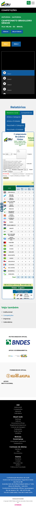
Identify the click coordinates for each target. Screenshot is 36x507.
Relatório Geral (12, 113)
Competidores (26, 113)
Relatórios (16, 31)
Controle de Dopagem (18, 427)
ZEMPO (18, 465)
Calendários (7, 322)
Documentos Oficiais (18, 423)
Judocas (18, 421)
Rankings (18, 419)
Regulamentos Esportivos (18, 425)
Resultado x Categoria (15, 125)
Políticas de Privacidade (18, 467)
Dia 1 (6, 44)
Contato (18, 461)
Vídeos (5, 31)
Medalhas (18, 433)
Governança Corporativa (18, 441)
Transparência (18, 443)
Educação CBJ (18, 463)
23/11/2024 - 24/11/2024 (11, 17)
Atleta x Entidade (13, 121)
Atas (18, 451)
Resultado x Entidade (15, 130)
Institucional (7, 312)
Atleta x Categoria (13, 117)
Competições (8, 315)
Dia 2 (16, 44)
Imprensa (6, 319)
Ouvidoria (18, 459)
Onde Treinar (18, 431)
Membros (18, 449)
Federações (18, 429)
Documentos (18, 453)
